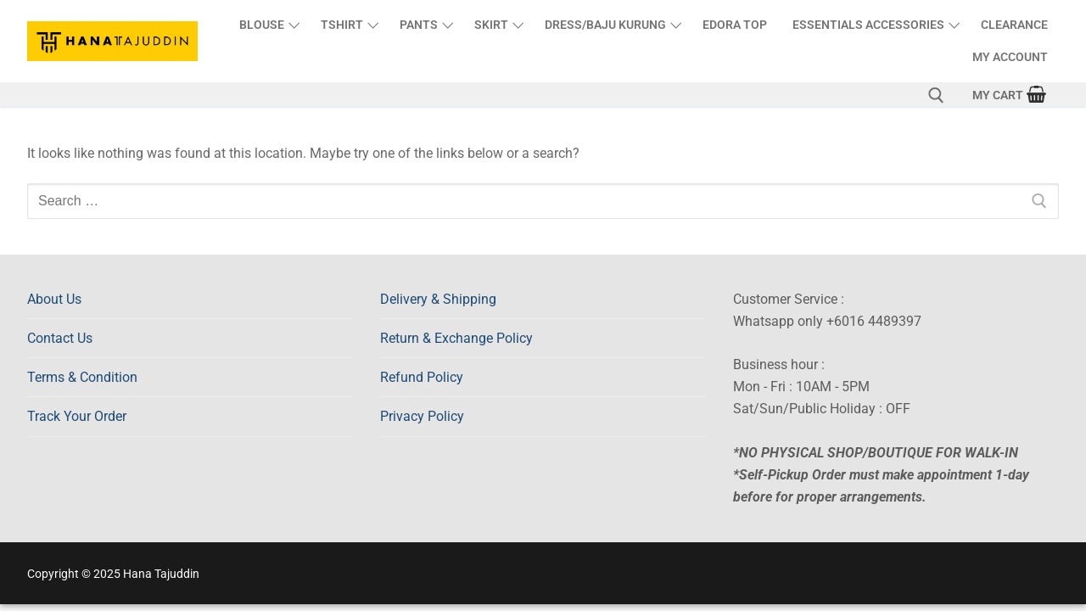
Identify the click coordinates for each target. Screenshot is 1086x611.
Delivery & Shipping (438, 299)
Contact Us (59, 338)
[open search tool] (936, 95)
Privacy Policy (422, 416)
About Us (54, 299)
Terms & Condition (82, 377)
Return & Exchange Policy (456, 338)
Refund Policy (421, 377)
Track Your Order (76, 416)
